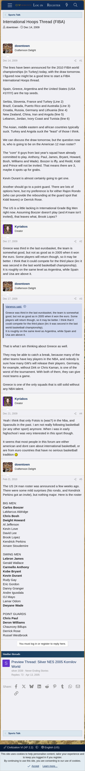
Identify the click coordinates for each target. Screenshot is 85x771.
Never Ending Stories (36, 670)
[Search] (75, 5)
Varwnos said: (13, 306)
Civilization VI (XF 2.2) (19, 747)
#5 (80, 479)
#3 (80, 298)
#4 (80, 413)
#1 (80, 60)
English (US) (50, 747)
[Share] (75, 60)
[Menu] (10, 5)
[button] (37, 747)
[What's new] (66, 5)
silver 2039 (17, 670)
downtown (12, 27)
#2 (80, 241)
